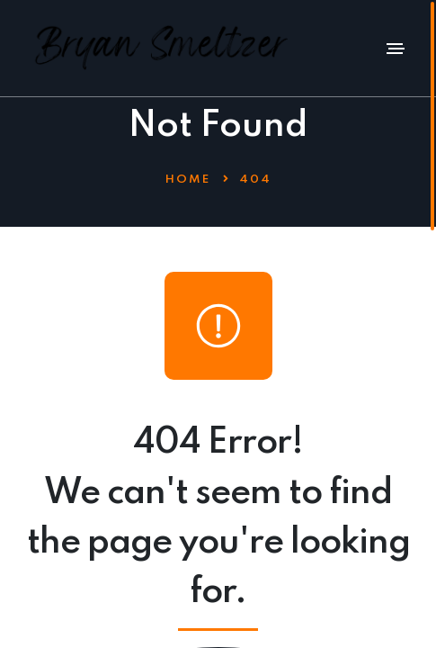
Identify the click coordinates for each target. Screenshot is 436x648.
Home (187, 179)
